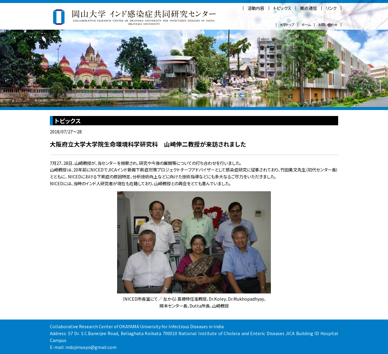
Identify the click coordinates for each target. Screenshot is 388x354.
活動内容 (255, 8)
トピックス (282, 8)
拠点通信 (308, 8)
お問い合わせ (328, 24)
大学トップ (287, 24)
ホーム (306, 24)
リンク (331, 8)
